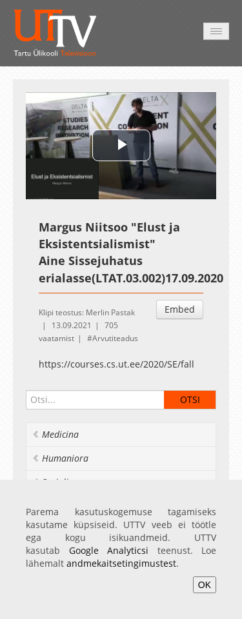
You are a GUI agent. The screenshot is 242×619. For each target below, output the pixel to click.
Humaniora (60, 458)
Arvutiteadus (115, 338)
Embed (180, 309)
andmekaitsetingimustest (121, 563)
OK (204, 585)
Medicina (55, 434)
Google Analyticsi (109, 550)
